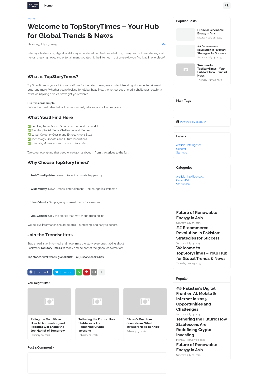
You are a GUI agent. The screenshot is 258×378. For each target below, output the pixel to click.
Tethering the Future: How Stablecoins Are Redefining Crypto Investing (97, 325)
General (181, 148)
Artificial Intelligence (189, 145)
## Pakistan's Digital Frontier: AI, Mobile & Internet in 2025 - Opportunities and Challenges (196, 299)
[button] (227, 5)
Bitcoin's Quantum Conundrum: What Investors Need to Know (143, 323)
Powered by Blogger (191, 121)
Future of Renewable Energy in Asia (210, 31)
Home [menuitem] (48, 5)
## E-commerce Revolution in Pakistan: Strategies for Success (211, 50)
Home (31, 18)
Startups (181, 152)
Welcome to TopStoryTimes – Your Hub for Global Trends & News (212, 70)
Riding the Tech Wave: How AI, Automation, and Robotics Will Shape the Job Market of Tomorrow (48, 325)
